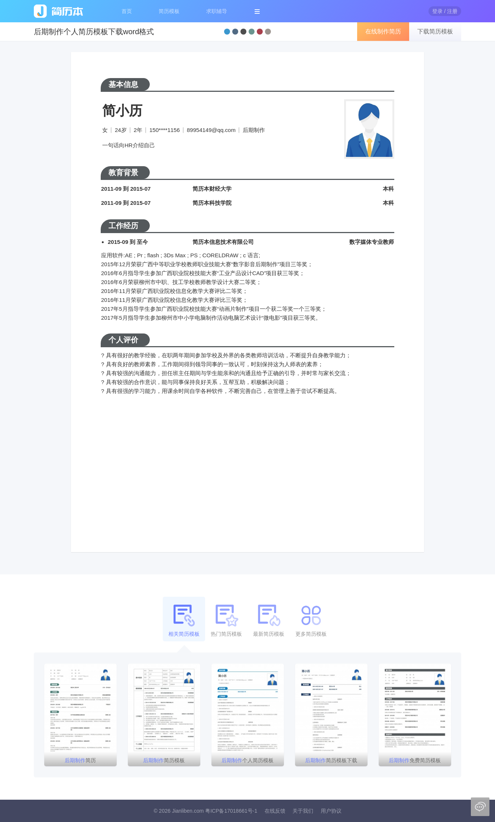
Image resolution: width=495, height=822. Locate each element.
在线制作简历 (383, 31)
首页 (127, 11)
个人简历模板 (247, 760)
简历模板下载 (331, 760)
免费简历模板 (415, 760)
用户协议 (331, 811)
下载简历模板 (435, 31)
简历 (80, 760)
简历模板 (169, 11)
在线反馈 (275, 811)
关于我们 (302, 811)
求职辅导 (216, 11)
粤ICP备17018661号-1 (231, 811)
